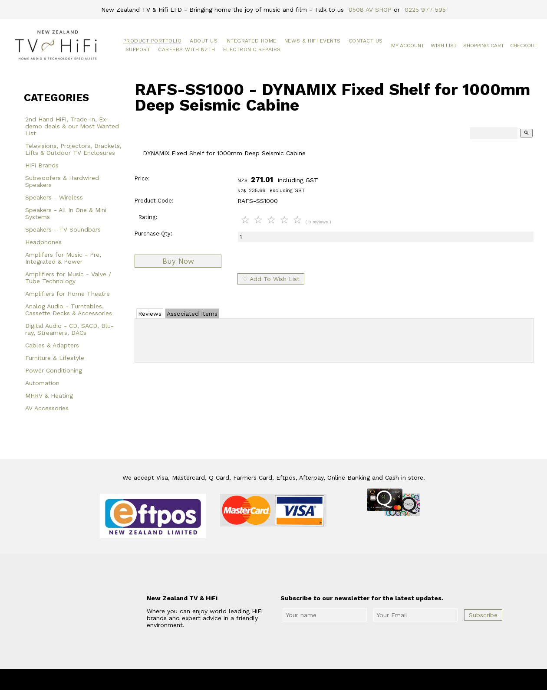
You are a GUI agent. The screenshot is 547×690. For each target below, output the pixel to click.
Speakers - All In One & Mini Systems (65, 213)
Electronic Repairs (252, 49)
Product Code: (154, 200)
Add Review (334, 338)
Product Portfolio (152, 41)
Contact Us (366, 41)
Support (138, 49)
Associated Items (192, 313)
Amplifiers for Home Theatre (67, 293)
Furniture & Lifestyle (54, 357)
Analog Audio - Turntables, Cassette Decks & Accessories (68, 310)
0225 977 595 (425, 9)
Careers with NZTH (186, 49)
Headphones (43, 242)
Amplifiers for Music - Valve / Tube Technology (68, 278)
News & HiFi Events (312, 41)
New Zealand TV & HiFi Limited (297, 680)
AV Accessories (47, 408)
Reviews (149, 313)
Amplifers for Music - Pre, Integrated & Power (63, 258)
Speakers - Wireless (54, 197)
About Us (203, 41)
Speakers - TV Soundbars (63, 229)
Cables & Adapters (52, 345)
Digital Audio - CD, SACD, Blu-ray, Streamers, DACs (69, 329)
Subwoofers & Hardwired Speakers (62, 181)
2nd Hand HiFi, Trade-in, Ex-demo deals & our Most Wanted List (72, 126)
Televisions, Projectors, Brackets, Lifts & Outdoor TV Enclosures (73, 149)
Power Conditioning (53, 370)
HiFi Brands (42, 165)
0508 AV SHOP (370, 9)
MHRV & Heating (49, 395)
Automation (42, 382)
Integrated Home (251, 41)
